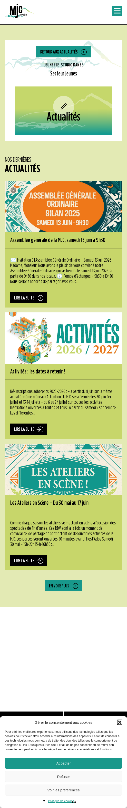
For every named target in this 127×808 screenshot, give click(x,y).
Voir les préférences (63, 790)
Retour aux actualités (59, 52)
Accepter (63, 763)
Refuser (63, 777)
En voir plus (59, 586)
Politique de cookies (61, 801)
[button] (119, 722)
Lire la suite (24, 298)
